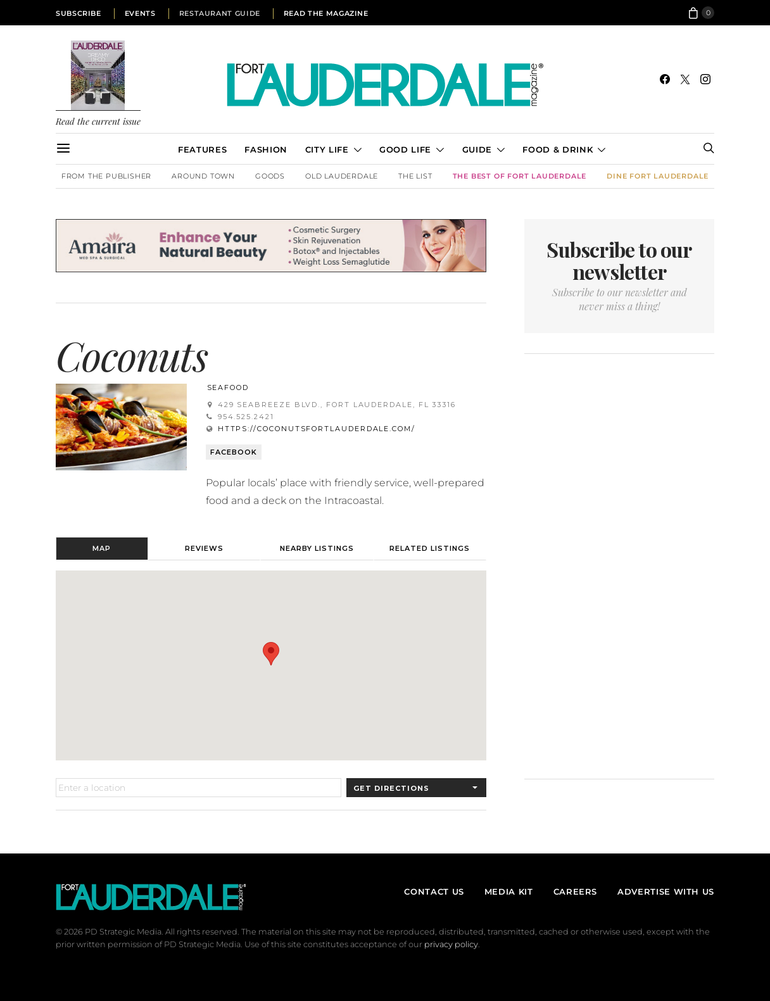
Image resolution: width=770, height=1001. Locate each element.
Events (140, 13)
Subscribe (78, 13)
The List (415, 176)
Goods (270, 176)
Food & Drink (557, 149)
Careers (575, 891)
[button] (271, 653)
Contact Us (434, 891)
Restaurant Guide (219, 13)
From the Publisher (106, 176)
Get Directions (391, 788)
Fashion (265, 149)
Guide (477, 149)
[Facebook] (665, 79)
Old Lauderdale (341, 176)
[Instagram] (705, 79)
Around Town (203, 176)
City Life (327, 149)
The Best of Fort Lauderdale (520, 176)
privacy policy (451, 944)
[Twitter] (685, 79)
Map (101, 548)
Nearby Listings (317, 548)
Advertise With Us (665, 891)
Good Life (405, 149)
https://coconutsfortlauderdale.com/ (316, 428)
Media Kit (508, 891)
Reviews (204, 548)
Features (202, 149)
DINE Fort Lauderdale (658, 176)
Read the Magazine (326, 13)
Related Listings (429, 548)
